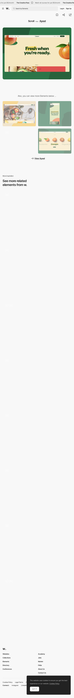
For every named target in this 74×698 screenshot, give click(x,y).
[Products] (54, 141)
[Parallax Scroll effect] (37, 328)
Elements (6, 661)
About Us (41, 669)
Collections (6, 658)
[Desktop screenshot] (19, 113)
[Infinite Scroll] (37, 272)
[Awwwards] (7, 8)
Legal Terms (19, 682)
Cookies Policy (7, 682)
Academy (41, 654)
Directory (6, 665)
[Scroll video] (37, 548)
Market (40, 661)
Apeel (43, 21)
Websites (6, 654)
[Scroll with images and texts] (37, 603)
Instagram (15, 685)
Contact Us (42, 673)
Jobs (39, 658)
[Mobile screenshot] (54, 113)
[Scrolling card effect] (37, 493)
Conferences (7, 669)
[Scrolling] (37, 217)
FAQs (40, 665)
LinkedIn (24, 685)
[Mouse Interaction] (19, 141)
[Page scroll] (37, 438)
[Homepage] (37, 383)
